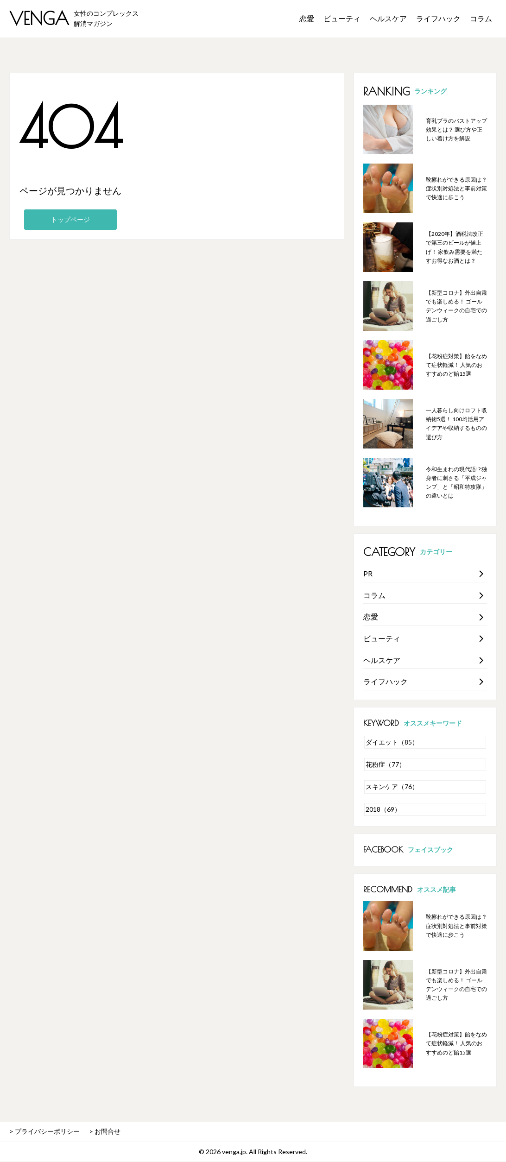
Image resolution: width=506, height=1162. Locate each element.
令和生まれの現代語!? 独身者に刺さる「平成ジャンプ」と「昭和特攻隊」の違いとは (456, 482)
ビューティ (342, 18)
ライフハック (438, 18)
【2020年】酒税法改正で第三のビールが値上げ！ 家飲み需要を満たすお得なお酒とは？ (454, 247)
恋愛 (306, 18)
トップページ (70, 219)
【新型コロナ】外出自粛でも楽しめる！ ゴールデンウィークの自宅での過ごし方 (456, 306)
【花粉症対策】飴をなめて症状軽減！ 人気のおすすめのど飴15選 (456, 365)
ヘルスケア (388, 18)
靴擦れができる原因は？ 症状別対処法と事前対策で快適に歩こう (456, 188)
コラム (481, 18)
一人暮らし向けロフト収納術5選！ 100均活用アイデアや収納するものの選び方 (456, 424)
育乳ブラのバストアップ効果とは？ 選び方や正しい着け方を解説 (456, 129)
